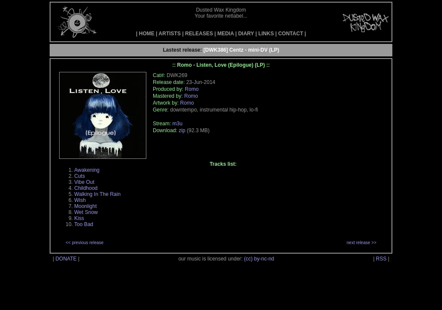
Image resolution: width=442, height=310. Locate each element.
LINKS (266, 34)
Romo (192, 89)
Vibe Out (84, 182)
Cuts (79, 176)
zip (182, 130)
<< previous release (85, 242)
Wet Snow (86, 212)
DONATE (65, 259)
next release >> (361, 242)
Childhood (86, 188)
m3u (177, 124)
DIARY (246, 34)
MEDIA (225, 34)
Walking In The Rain (97, 194)
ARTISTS (169, 34)
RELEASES (199, 34)
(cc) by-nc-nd (259, 259)
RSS (381, 259)
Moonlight (85, 206)
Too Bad (83, 224)
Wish (80, 200)
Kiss (79, 218)
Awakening (87, 170)
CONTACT (290, 34)
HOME (147, 34)
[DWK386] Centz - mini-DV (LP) (241, 50)
